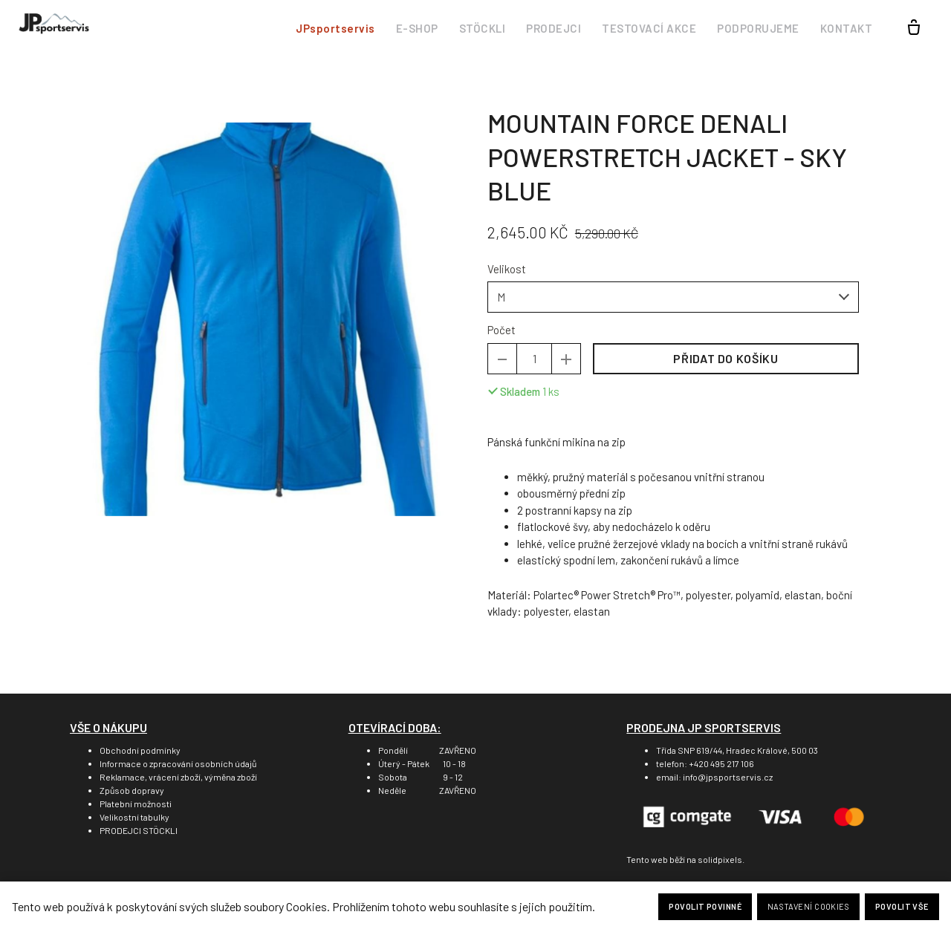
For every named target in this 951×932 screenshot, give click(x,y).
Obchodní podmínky (140, 750)
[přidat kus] (566, 361)
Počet (501, 332)
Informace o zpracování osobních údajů (178, 763)
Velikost (506, 271)
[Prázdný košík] (914, 28)
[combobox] (673, 300)
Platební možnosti (136, 803)
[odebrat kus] (502, 361)
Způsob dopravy (132, 790)
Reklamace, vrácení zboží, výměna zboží (178, 777)
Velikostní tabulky (134, 817)
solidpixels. (721, 859)
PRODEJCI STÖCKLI (139, 830)
